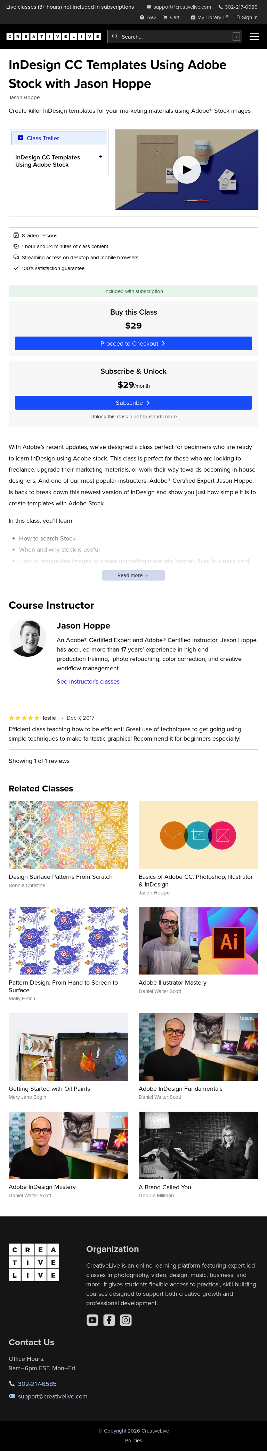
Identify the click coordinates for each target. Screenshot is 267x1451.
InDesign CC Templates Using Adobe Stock (47, 160)
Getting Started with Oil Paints (49, 1088)
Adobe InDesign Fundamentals (180, 1088)
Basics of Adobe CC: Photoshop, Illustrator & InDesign (196, 880)
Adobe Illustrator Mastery (173, 982)
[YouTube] (92, 1320)
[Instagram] (126, 1320)
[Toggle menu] (254, 36)
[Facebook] (109, 1320)
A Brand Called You (165, 1187)
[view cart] (173, 17)
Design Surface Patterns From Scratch (61, 876)
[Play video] (186, 169)
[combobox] (175, 36)
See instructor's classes (88, 681)
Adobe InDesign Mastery (42, 1186)
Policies (133, 1440)
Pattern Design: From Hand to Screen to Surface (63, 986)
